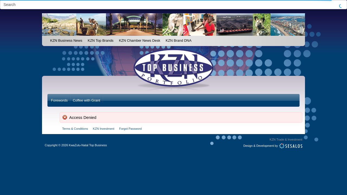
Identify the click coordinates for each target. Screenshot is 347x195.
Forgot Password (130, 128)
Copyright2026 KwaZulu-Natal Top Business (76, 145)
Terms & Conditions (75, 128)
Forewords (59, 100)
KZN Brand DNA (178, 40)
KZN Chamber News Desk (139, 40)
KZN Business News (66, 40)
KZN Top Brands (100, 40)
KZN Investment (103, 128)
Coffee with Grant (86, 100)
